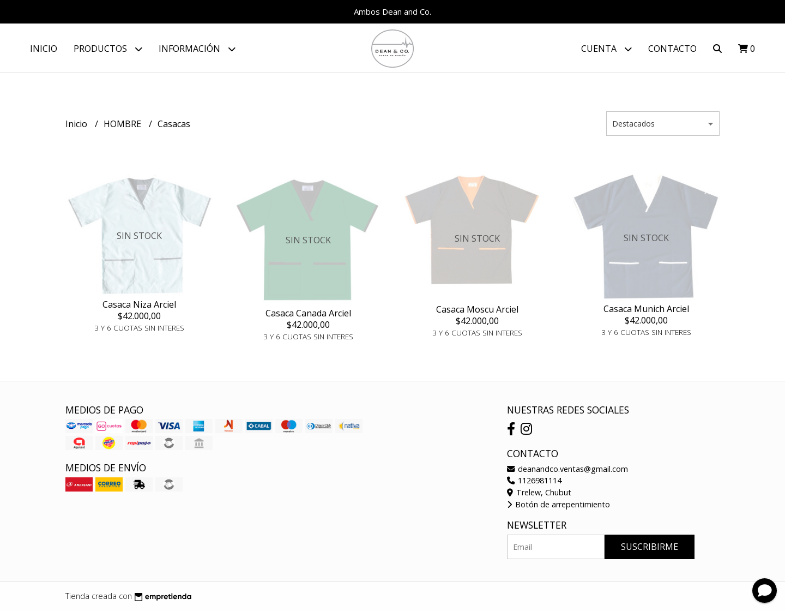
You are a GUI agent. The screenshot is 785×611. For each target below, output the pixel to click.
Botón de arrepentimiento (558, 504)
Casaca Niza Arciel (139, 304)
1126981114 (534, 480)
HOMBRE (123, 124)
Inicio (43, 49)
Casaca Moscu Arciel (477, 309)
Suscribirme (649, 547)
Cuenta (606, 49)
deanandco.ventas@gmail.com (567, 469)
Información (197, 49)
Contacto (672, 49)
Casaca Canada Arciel (308, 313)
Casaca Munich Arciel (646, 309)
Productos (108, 49)
